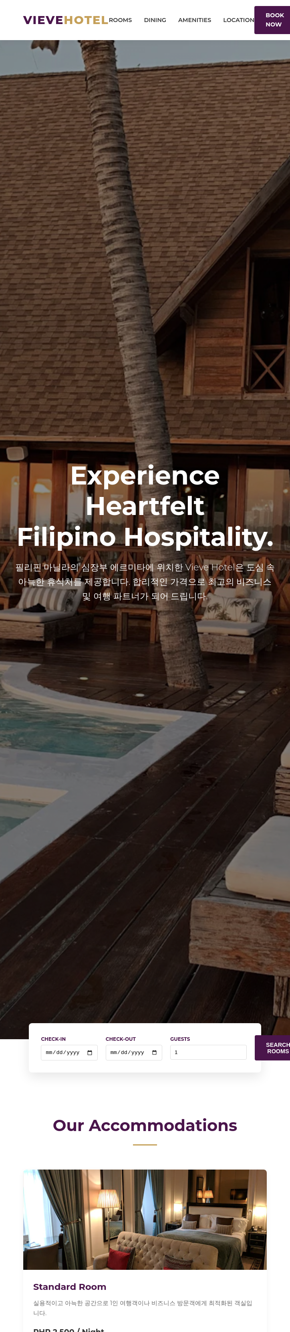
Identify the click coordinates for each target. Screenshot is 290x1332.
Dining (155, 20)
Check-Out (121, 1039)
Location (238, 20)
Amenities (194, 20)
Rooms (120, 20)
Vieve (66, 20)
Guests (180, 1039)
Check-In (53, 1039)
